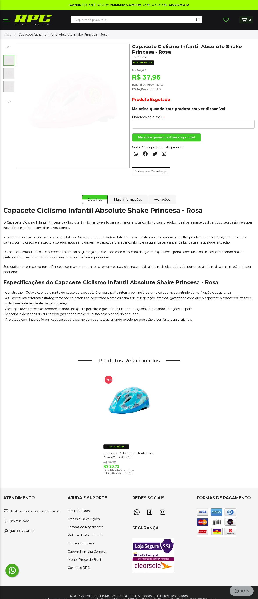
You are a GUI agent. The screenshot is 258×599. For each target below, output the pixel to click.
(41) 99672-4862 (22, 531)
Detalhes (93, 195)
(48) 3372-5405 (19, 521)
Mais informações (127, 195)
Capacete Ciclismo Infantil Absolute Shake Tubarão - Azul (128, 455)
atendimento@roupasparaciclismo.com (35, 511)
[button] (8, 47)
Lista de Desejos (226, 20)
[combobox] (132, 19)
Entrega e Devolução (150, 171)
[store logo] (33, 20)
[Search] (197, 19)
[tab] (93, 195)
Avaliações (163, 195)
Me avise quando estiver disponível (166, 137)
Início (7, 34)
